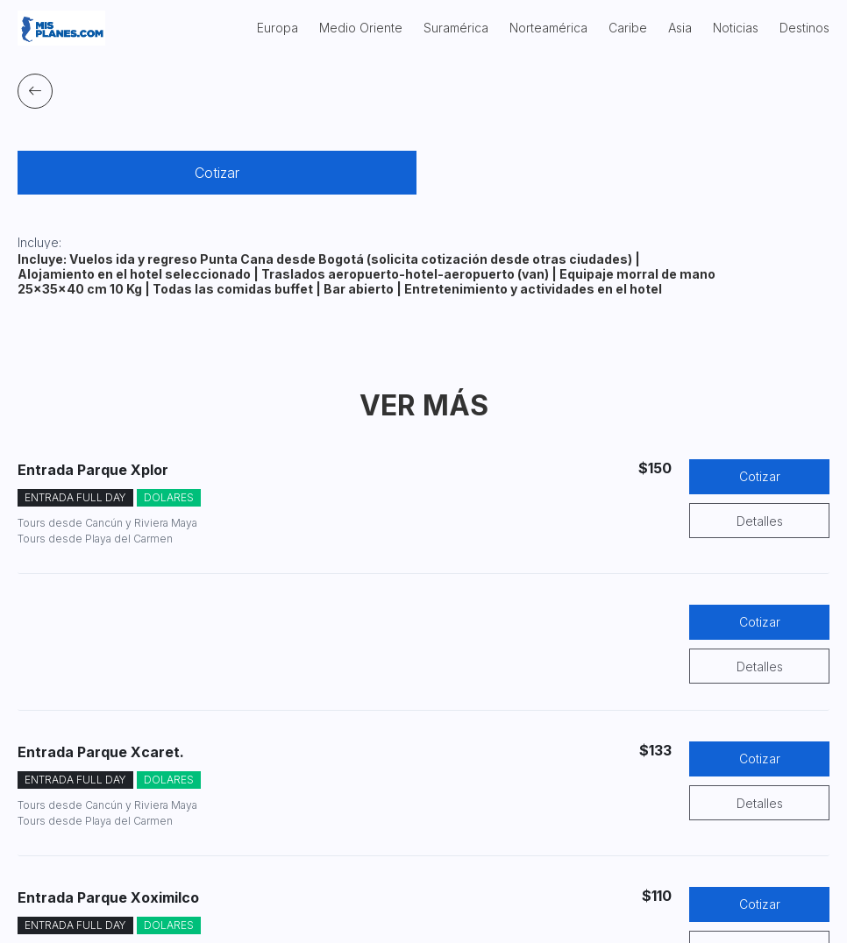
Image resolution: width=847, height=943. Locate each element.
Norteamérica (548, 27)
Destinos (804, 27)
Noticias (735, 27)
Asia (680, 27)
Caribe (628, 27)
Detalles (760, 521)
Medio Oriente (360, 27)
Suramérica (456, 27)
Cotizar (217, 172)
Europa (277, 27)
